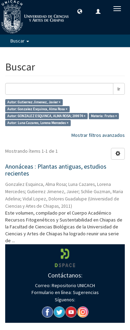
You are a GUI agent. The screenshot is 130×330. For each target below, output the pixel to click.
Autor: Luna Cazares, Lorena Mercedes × (37, 123)
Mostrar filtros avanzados (98, 135)
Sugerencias (85, 292)
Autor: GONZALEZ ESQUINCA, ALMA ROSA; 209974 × (46, 116)
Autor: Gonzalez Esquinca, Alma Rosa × (37, 109)
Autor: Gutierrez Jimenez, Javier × (33, 102)
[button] (79, 11)
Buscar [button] (19, 41)
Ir (119, 89)
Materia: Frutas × (104, 116)
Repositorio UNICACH (73, 285)
